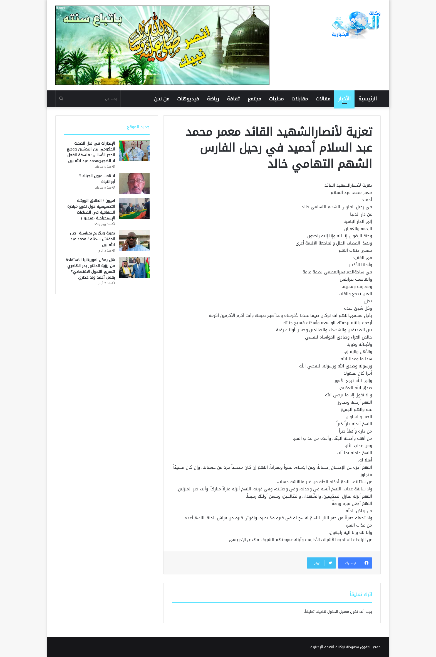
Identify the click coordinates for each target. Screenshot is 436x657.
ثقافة (233, 98)
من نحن (161, 98)
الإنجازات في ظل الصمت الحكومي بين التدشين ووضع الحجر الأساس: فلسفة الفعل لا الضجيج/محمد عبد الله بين (91, 152)
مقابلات (299, 98)
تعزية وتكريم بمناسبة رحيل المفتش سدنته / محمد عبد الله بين (92, 239)
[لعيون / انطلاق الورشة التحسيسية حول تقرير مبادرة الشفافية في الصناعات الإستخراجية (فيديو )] (134, 208)
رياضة (213, 98)
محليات (276, 98)
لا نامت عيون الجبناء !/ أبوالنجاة (96, 179)
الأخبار (344, 98)
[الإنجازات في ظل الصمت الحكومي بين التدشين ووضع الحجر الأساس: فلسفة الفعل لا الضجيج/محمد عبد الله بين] (134, 150)
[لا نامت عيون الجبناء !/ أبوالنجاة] (134, 183)
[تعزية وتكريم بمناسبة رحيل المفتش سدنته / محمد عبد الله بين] (134, 240)
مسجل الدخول (338, 611)
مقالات (323, 98)
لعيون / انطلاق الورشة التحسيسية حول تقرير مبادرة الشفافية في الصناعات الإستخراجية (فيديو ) (91, 209)
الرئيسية (367, 98)
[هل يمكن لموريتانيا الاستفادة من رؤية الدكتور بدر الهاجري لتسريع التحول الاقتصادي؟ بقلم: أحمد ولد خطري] (134, 267)
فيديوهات (188, 98)
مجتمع (254, 98)
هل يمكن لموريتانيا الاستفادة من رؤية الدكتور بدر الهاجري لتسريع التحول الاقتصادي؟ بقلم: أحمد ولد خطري (90, 268)
